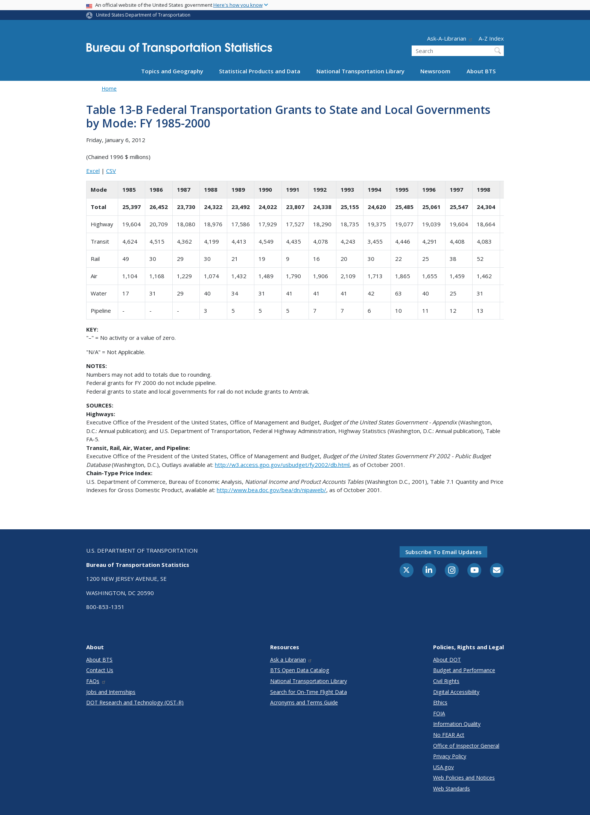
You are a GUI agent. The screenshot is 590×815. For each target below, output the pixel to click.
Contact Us (99, 670)
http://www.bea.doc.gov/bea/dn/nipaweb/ (271, 490)
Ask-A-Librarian (450, 38)
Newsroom (435, 71)
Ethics (440, 702)
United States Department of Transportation (143, 15)
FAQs (96, 681)
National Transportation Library (360, 71)
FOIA (439, 713)
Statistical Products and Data (259, 71)
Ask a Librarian (291, 659)
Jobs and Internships (110, 691)
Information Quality (457, 723)
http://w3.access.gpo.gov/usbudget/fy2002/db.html (282, 464)
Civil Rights (446, 681)
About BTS (481, 71)
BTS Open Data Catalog (299, 670)
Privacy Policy (449, 756)
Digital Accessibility (456, 691)
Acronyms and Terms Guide (304, 702)
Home (109, 88)
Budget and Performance (464, 670)
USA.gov (443, 767)
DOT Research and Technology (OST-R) (135, 702)
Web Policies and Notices (464, 777)
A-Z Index (491, 38)
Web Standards (451, 788)
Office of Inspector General (466, 745)
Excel (93, 170)
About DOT (447, 659)
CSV (111, 170)
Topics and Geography (172, 71)
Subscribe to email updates (443, 552)
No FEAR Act (448, 734)
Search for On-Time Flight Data (308, 691)
